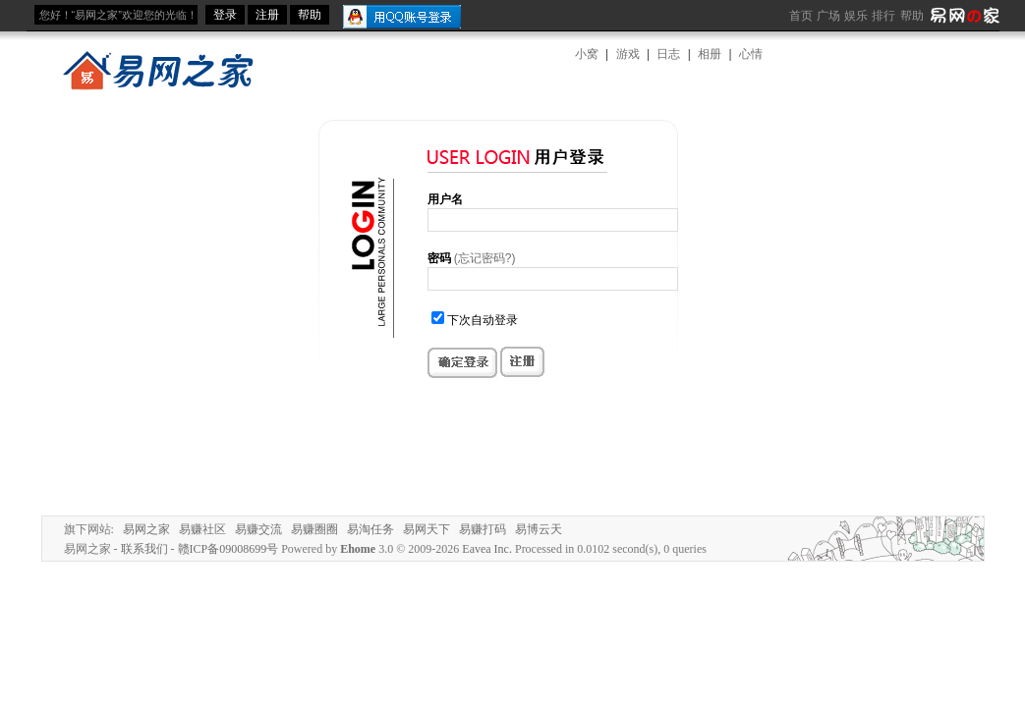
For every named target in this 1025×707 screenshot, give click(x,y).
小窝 (586, 54)
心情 (751, 54)
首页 (801, 16)
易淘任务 (370, 529)
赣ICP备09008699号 (228, 549)
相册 (709, 54)
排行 (883, 16)
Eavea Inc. (487, 549)
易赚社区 (202, 529)
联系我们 (144, 549)
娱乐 (856, 16)
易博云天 (538, 529)
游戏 (628, 54)
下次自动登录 (482, 320)
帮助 (912, 16)
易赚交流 (258, 529)
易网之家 (146, 529)
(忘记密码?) (485, 258)
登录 (225, 15)
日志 (668, 54)
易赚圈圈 (314, 529)
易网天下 (426, 529)
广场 (828, 16)
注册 (267, 15)
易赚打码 (482, 529)
